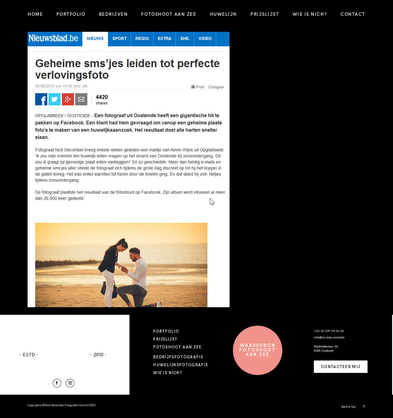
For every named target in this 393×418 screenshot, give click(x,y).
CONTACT (353, 14)
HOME (35, 14)
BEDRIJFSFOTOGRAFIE (178, 356)
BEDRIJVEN (113, 14)
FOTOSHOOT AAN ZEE (168, 14)
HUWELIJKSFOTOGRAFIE (180, 364)
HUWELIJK (223, 14)
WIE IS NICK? (310, 14)
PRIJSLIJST (264, 14)
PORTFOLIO (71, 14)
